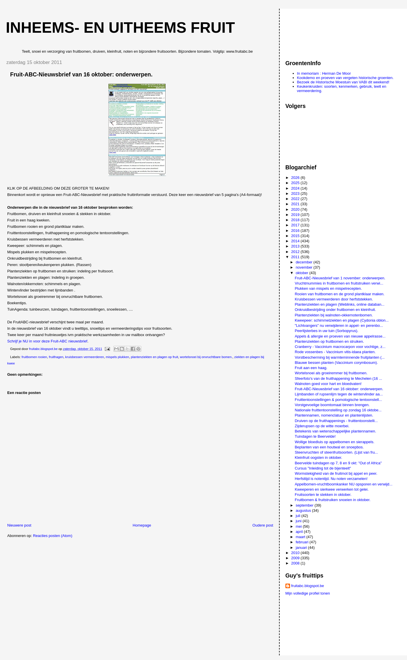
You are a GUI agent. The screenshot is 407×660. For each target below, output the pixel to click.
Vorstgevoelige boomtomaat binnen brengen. (332, 405)
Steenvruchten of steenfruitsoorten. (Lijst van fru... (336, 452)
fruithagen (56, 357)
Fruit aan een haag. (311, 368)
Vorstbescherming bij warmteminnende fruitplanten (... (340, 357)
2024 (296, 188)
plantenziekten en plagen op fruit (154, 357)
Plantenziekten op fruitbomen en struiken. (329, 341)
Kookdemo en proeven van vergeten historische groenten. (345, 78)
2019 (296, 214)
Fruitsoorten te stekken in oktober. (323, 494)
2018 (296, 220)
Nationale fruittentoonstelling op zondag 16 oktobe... (338, 410)
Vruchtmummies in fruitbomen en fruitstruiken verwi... (339, 283)
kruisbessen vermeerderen (84, 357)
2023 (296, 193)
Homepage (142, 525)
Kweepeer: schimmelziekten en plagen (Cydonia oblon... (341, 320)
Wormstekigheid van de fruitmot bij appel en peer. (336, 473)
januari (302, 547)
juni (299, 521)
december (304, 262)
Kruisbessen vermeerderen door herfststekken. (334, 299)
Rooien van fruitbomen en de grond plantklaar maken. (339, 294)
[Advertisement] (311, 31)
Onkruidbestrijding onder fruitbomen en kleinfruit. (335, 309)
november (304, 267)
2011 (296, 257)
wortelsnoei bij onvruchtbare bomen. (206, 357)
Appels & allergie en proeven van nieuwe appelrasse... (340, 336)
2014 (296, 241)
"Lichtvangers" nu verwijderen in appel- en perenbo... (339, 325)
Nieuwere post (19, 525)
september (305, 505)
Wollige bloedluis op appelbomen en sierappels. (334, 442)
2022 (296, 199)
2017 (296, 225)
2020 (296, 209)
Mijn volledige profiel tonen (307, 593)
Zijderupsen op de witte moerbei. (322, 426)
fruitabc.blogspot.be (307, 586)
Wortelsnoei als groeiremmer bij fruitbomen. (331, 373)
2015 (296, 236)
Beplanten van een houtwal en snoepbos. (329, 447)
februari (302, 542)
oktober (302, 273)
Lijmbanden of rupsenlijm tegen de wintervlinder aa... (339, 394)
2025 (296, 183)
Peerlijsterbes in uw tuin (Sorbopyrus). (326, 331)
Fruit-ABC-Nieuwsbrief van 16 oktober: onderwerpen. (339, 389)
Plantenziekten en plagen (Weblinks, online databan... (339, 304)
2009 (296, 558)
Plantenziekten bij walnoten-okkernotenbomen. (334, 315)
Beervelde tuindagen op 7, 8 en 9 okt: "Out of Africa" (338, 463)
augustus (304, 510)
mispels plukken (117, 357)
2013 (296, 246)
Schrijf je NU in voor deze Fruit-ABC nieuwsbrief (47, 341)
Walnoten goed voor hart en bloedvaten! (328, 384)
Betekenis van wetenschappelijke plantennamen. (335, 431)
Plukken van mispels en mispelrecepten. (328, 288)
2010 (296, 553)
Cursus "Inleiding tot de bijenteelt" (323, 468)
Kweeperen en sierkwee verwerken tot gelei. (331, 489)
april (300, 531)
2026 (296, 177)
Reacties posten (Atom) (52, 536)
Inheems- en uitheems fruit (120, 27)
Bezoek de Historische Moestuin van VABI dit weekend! (343, 82)
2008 (296, 563)
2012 (296, 252)
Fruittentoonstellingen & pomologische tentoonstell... (338, 399)
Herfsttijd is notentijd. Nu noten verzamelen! (331, 478)
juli (298, 516)
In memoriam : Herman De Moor (324, 73)
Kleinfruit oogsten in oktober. (318, 457)
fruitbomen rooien (34, 357)
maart (301, 537)
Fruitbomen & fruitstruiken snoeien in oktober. (333, 500)
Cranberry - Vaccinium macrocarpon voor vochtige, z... (340, 346)
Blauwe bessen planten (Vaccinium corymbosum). (336, 362)
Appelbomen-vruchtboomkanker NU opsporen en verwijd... (343, 484)
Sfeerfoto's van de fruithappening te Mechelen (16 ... (338, 378)
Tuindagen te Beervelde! (315, 436)
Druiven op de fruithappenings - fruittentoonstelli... (336, 421)
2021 (296, 204)
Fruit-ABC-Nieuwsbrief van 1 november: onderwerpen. (340, 278)
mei (299, 526)
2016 (296, 230)
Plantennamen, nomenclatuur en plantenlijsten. (334, 415)
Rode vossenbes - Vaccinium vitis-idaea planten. (335, 352)
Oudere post (262, 525)
